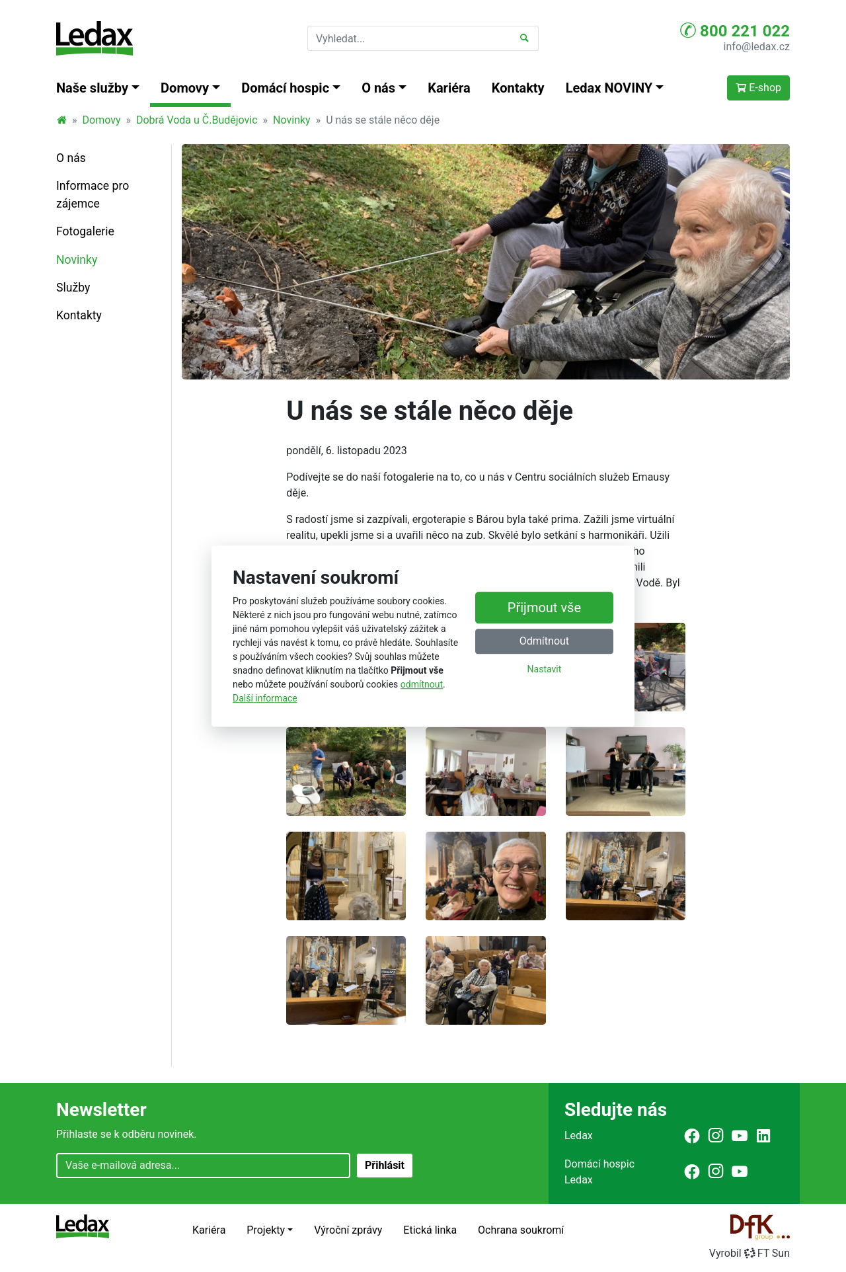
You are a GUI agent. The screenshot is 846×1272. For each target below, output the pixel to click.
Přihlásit (384, 1165)
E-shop (758, 87)
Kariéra (449, 88)
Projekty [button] (266, 1230)
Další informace (265, 698)
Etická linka (430, 1230)
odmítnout (422, 684)
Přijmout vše (544, 608)
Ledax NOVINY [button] (609, 88)
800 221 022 (735, 30)
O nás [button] (378, 88)
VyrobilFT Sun (749, 1253)
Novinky (292, 120)
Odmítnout (544, 641)
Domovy (102, 120)
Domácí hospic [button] (285, 88)
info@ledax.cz (757, 46)
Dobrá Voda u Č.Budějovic (197, 120)
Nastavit (544, 669)
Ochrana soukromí (521, 1230)
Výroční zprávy (348, 1230)
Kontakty (518, 88)
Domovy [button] (185, 88)
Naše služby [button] (92, 88)
